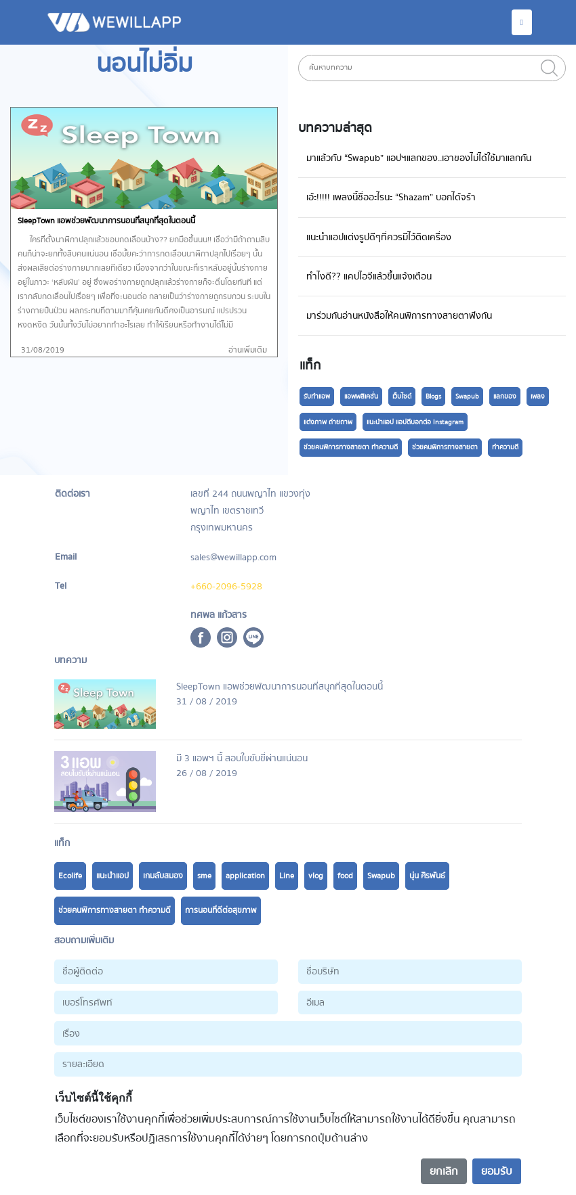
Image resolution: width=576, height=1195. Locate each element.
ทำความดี (505, 447)
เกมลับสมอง (163, 876)
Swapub (467, 396)
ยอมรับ (496, 1171)
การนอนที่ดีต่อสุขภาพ (221, 910)
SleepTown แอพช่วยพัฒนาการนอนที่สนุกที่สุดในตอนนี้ (279, 686)
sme (204, 876)
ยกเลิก (444, 1171)
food (345, 876)
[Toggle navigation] (522, 22)
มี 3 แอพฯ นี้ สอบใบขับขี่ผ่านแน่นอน (242, 758)
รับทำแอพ (317, 396)
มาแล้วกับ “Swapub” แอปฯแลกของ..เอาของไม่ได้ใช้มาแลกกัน (418, 158)
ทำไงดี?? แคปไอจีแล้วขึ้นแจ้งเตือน (369, 276)
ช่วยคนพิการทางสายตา (445, 447)
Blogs (433, 396)
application (245, 876)
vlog (315, 876)
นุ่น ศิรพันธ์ (427, 876)
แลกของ (504, 396)
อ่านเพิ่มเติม (247, 350)
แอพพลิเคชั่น (361, 396)
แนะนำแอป (112, 876)
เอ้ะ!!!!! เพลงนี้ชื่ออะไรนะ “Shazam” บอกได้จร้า (391, 197)
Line (286, 876)
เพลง (538, 396)
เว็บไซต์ (401, 396)
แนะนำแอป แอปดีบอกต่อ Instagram (415, 422)
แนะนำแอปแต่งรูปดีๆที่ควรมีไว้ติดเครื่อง (378, 237)
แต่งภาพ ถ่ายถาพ (328, 422)
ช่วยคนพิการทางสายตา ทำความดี (351, 447)
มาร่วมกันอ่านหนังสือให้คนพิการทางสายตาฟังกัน (399, 315)
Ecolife (70, 876)
